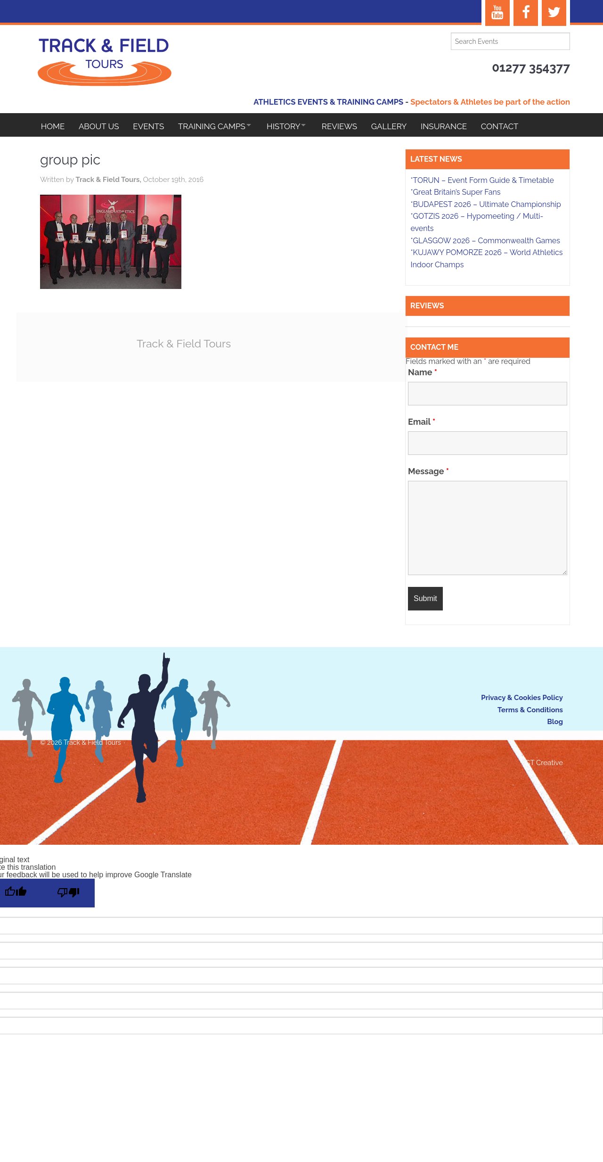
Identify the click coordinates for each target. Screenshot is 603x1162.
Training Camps (217, 126)
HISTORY (292, 126)
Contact (518, 126)
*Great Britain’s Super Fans (455, 193)
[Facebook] (525, 13)
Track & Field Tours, (109, 183)
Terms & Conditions (530, 711)
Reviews (352, 126)
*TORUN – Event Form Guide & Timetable (482, 181)
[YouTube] (497, 13)
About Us (101, 126)
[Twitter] (554, 13)
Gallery (404, 126)
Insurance (460, 126)
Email (421, 423)
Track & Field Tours (184, 346)
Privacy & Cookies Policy (522, 699)
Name (422, 373)
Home (53, 126)
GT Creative (544, 764)
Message (428, 472)
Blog (555, 723)
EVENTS (152, 126)
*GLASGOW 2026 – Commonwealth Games (485, 242)
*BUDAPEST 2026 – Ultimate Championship (485, 205)
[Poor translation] (68, 894)
